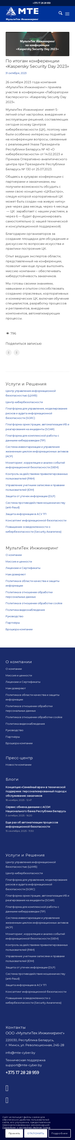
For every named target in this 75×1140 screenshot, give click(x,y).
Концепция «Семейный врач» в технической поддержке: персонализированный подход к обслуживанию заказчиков (36, 791)
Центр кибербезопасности (24, 402)
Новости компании (18, 764)
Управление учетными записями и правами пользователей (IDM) (35, 487)
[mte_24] (31, 14)
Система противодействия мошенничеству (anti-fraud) (35, 505)
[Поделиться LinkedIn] (17, 353)
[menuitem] (58, 14)
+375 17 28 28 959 (41, 3)
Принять (14, 1133)
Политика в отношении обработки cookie (34, 603)
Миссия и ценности (19, 561)
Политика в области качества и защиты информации (32, 583)
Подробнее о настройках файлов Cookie (26, 1127)
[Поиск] (58, 14)
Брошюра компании (19, 629)
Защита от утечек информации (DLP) (30, 496)
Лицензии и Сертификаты (23, 567)
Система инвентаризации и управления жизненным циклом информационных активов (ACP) (37, 451)
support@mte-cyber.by (24, 1065)
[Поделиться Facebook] (9, 353)
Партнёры (13, 622)
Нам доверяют (16, 574)
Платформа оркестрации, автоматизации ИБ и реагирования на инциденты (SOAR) (37, 427)
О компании (14, 554)
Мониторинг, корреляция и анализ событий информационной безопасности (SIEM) (35, 465)
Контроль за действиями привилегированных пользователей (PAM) (37, 476)
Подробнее (59, 1133)
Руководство (14, 616)
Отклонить (35, 1133)
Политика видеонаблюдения (25, 609)
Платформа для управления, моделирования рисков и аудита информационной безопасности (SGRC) (36, 413)
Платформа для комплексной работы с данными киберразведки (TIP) (32, 438)
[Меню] (67, 14)
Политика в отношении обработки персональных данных (29, 594)
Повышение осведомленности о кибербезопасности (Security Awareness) (33, 529)
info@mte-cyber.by (20, 1053)
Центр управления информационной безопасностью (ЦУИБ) (31, 393)
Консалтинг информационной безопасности (36, 520)
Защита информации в (26, 514)
